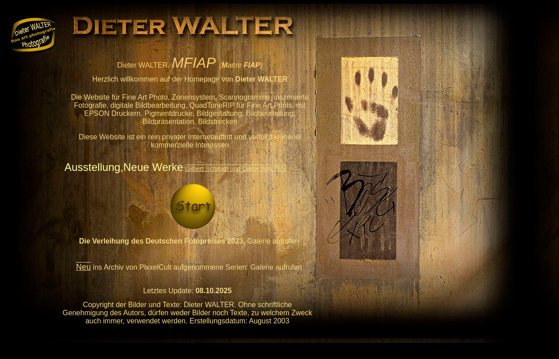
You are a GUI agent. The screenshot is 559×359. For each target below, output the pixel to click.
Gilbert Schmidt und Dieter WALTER (235, 168)
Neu (83, 267)
